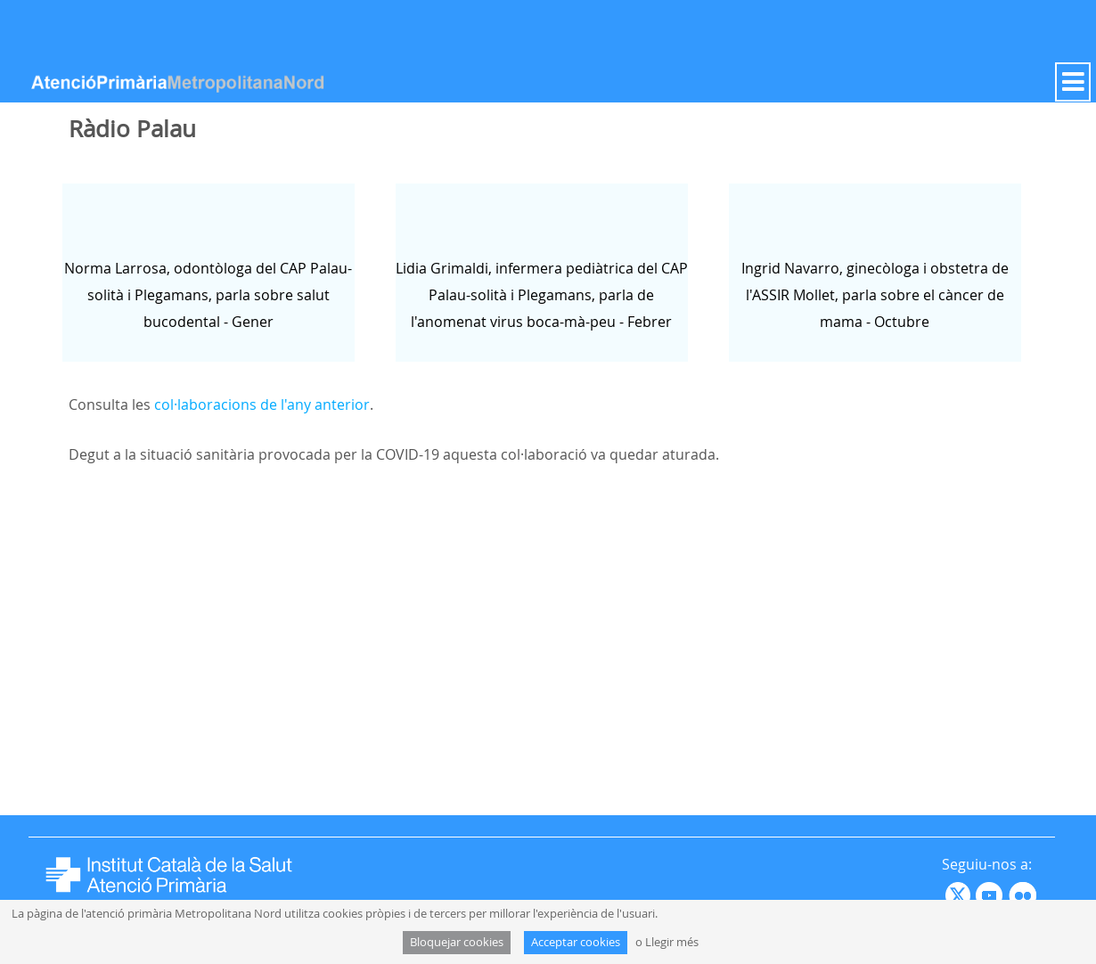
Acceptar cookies (575, 942)
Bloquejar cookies (456, 942)
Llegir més (672, 942)
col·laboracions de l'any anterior (262, 404)
